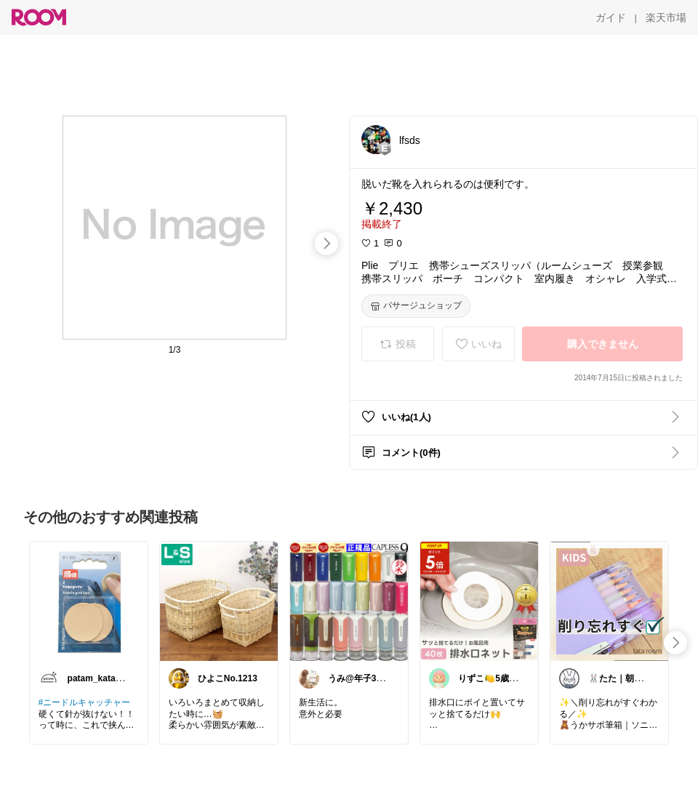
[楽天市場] (666, 17)
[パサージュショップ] (415, 306)
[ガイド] (610, 17)
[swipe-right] (326, 243)
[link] (89, 600)
